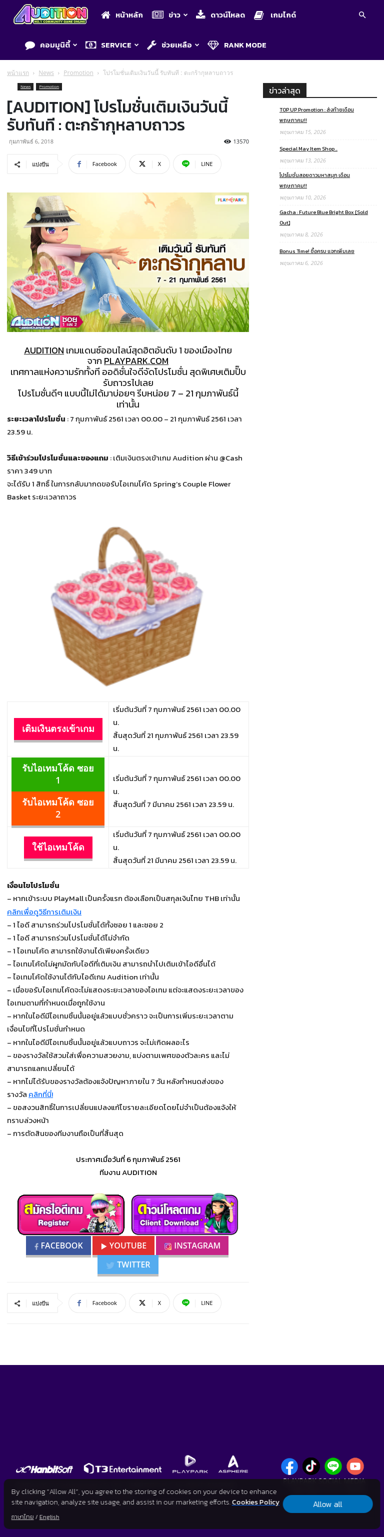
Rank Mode (237, 44)
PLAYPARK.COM (136, 361)
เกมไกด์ (275, 14)
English (50, 1517)
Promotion (79, 72)
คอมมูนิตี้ (51, 44)
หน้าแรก (18, 72)
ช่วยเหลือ (173, 44)
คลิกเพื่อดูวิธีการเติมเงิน (44, 912)
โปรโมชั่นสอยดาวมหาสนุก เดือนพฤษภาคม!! (315, 180)
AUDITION (44, 350)
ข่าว (170, 14)
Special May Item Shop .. (309, 148)
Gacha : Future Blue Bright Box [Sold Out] (324, 217)
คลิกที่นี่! (40, 1094)
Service (112, 44)
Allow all (327, 1504)
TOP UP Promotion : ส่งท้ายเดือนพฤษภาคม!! (317, 115)
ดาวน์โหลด (220, 14)
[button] (362, 16)
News (46, 72)
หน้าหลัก (122, 14)
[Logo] (53, 15)
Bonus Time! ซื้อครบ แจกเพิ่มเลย (317, 251)
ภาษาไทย (23, 1517)
